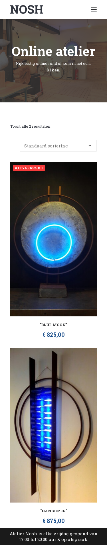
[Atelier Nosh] (26, 9)
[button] (94, 9)
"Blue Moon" (53, 324)
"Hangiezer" (53, 510)
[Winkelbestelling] (58, 146)
